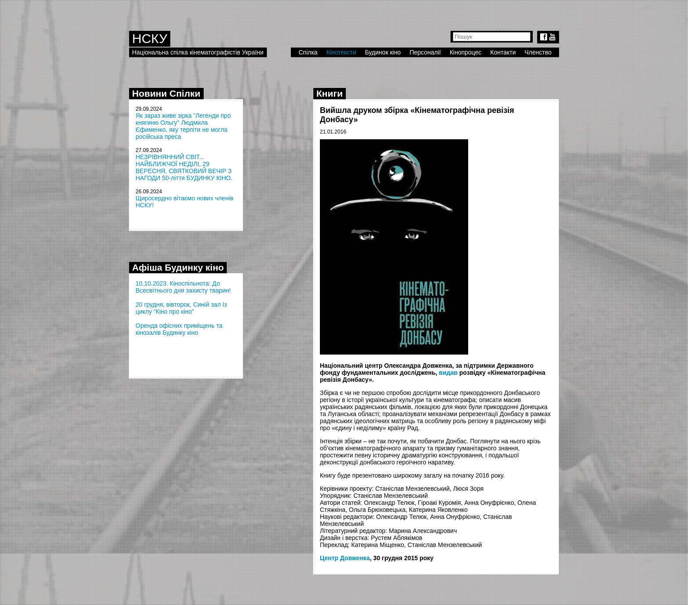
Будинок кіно (383, 52)
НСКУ (149, 38)
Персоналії (425, 52)
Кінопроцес (466, 52)
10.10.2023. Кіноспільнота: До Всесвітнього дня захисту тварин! (183, 287)
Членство (538, 52)
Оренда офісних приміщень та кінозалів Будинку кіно (179, 329)
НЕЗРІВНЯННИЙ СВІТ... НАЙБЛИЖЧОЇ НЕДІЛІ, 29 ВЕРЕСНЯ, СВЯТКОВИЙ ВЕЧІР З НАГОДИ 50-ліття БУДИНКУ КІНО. (184, 167)
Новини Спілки (166, 93)
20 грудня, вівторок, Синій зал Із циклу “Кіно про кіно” (181, 308)
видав (448, 372)
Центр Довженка (345, 558)
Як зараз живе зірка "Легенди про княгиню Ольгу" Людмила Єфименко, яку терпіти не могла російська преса (183, 126)
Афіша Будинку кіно (178, 267)
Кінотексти (341, 52)
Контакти (503, 52)
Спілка (307, 52)
